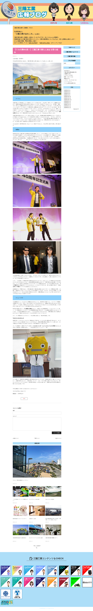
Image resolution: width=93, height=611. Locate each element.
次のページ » (58, 438)
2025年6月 (66, 106)
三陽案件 (66, 73)
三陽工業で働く (72, 56)
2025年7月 (66, 104)
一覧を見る (75, 109)
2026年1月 (66, 95)
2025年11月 (66, 98)
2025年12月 (66, 96)
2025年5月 (66, 107)
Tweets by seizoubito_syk (18, 318)
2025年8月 (66, 102)
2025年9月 (66, 101)
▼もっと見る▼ (37, 545)
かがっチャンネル (45, 43)
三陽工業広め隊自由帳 (69, 72)
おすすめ (66, 70)
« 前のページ (15, 438)
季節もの (66, 78)
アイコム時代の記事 (68, 83)
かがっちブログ (33, 43)
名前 (13, 410)
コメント (15, 416)
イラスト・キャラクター (69, 80)
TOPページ (36, 438)
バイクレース (67, 75)
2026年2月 (66, 93)
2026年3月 (66, 91)
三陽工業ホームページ (72, 52)
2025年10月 (66, 99)
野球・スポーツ (67, 76)
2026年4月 (66, 90)
